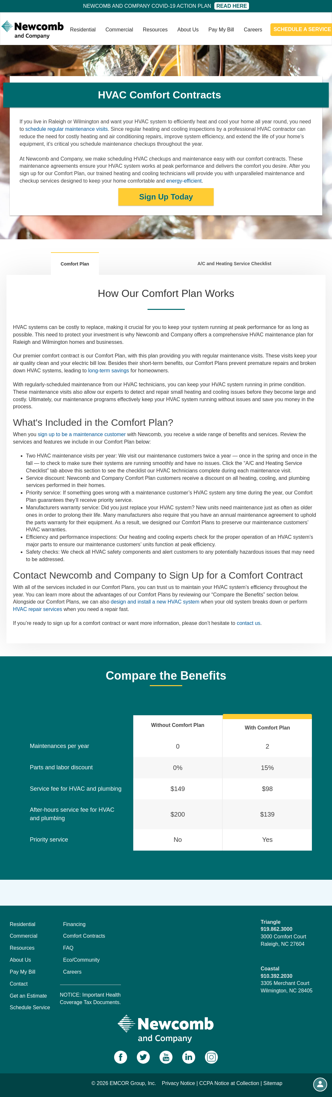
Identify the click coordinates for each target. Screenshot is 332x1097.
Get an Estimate (28, 996)
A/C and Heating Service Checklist (234, 263)
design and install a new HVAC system (155, 602)
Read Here (231, 6)
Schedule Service (30, 1007)
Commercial (119, 29)
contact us (248, 623)
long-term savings (108, 370)
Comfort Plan (75, 263)
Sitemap (272, 1083)
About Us (188, 29)
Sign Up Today (166, 196)
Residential (83, 29)
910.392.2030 (276, 976)
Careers (253, 29)
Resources (155, 29)
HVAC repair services (37, 609)
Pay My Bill (221, 29)
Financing (74, 924)
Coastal (270, 968)
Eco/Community (81, 960)
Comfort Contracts (84, 936)
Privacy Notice (178, 1083)
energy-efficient (184, 181)
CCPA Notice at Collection (229, 1083)
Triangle (270, 922)
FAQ (68, 948)
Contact (19, 984)
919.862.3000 (276, 929)
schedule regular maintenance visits (66, 129)
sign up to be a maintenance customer (81, 434)
